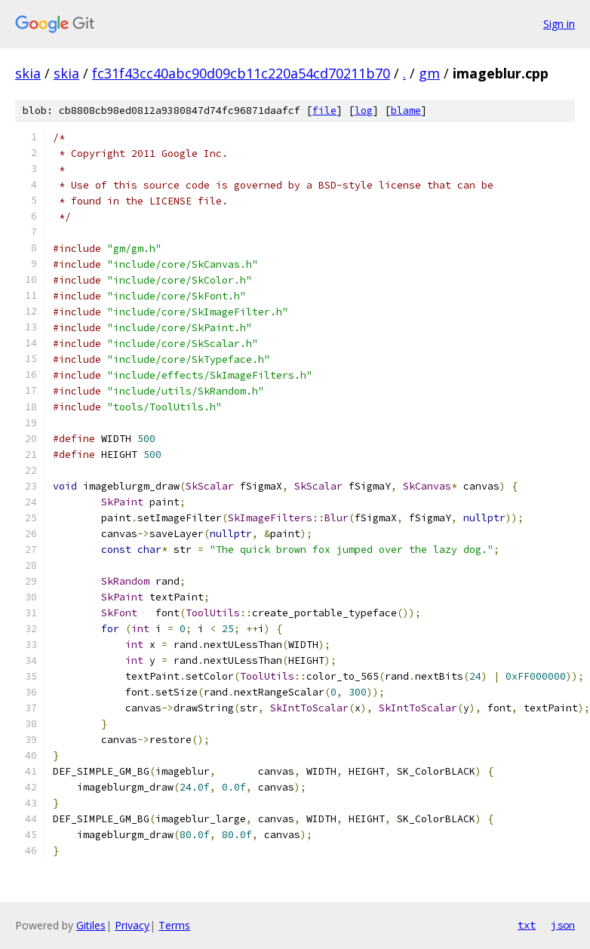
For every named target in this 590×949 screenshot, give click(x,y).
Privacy (132, 925)
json (563, 925)
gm (429, 73)
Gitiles (91, 925)
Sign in (559, 24)
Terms (174, 925)
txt (527, 925)
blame (406, 110)
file (324, 110)
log (364, 110)
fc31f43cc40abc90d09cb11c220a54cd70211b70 (241, 73)
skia (28, 73)
